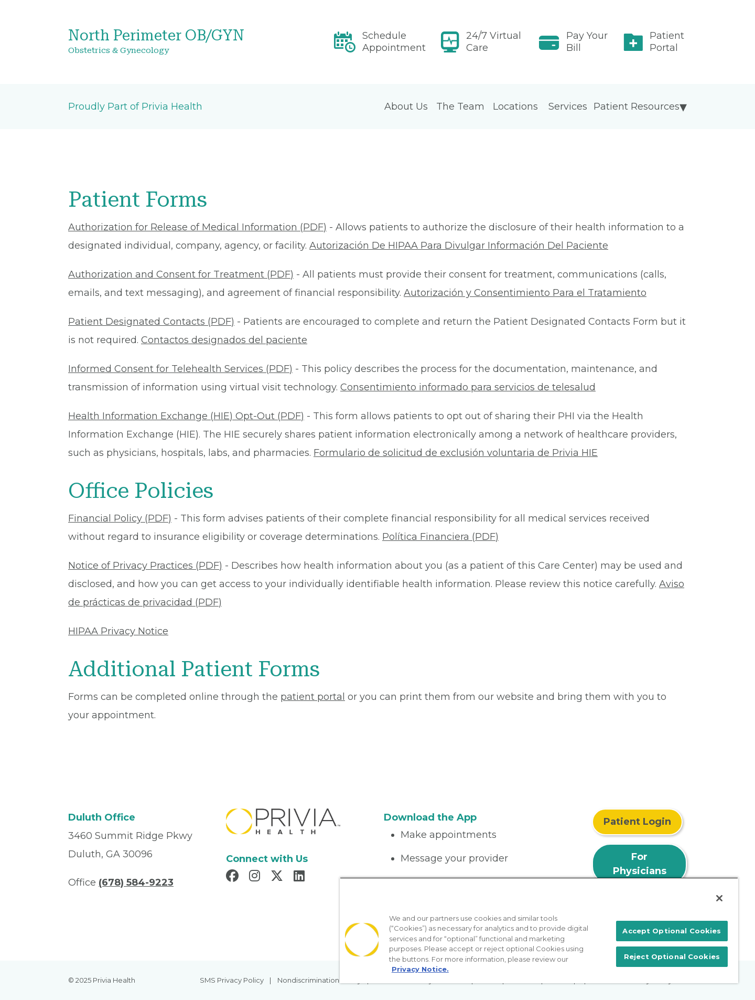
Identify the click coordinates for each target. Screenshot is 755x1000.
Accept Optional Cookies (671, 931)
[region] (539, 930)
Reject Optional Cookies (672, 956)
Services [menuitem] (567, 106)
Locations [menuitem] (515, 106)
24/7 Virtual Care (493, 42)
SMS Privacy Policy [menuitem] (232, 980)
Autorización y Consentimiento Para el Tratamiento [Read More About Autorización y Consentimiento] (525, 293)
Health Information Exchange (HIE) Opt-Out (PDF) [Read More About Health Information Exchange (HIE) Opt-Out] (186, 416)
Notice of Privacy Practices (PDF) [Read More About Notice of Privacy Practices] (145, 565)
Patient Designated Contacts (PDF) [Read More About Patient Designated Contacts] (151, 321)
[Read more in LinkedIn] (301, 877)
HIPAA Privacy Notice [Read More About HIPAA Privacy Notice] (118, 631)
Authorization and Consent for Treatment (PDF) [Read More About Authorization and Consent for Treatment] (181, 274)
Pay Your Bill (587, 42)
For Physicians (639, 864)
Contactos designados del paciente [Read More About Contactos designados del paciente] (224, 340)
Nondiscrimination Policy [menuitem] (319, 980)
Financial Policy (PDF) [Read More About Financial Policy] (119, 518)
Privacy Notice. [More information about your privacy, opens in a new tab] (420, 969)
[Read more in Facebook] (234, 877)
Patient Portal (667, 42)
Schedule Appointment (394, 42)
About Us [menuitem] (406, 106)
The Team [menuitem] (460, 106)
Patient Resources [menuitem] (637, 106)
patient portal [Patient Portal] (313, 697)
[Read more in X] (278, 877)
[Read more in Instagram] (256, 877)
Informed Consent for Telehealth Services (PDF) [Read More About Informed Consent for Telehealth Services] (180, 369)
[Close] (719, 898)
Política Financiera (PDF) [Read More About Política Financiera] (440, 536)
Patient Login (637, 821)
